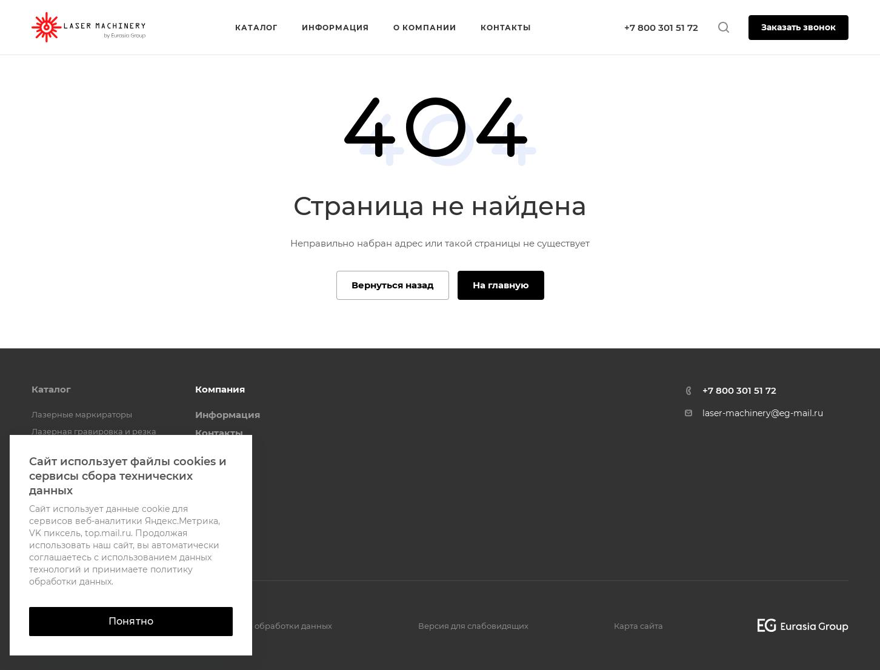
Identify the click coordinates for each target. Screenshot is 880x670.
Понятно (130, 621)
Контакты (219, 433)
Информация (227, 414)
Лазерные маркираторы (82, 414)
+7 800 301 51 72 (661, 27)
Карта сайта (638, 626)
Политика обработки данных (272, 626)
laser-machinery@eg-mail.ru (762, 413)
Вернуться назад (393, 285)
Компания (220, 389)
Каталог (51, 389)
